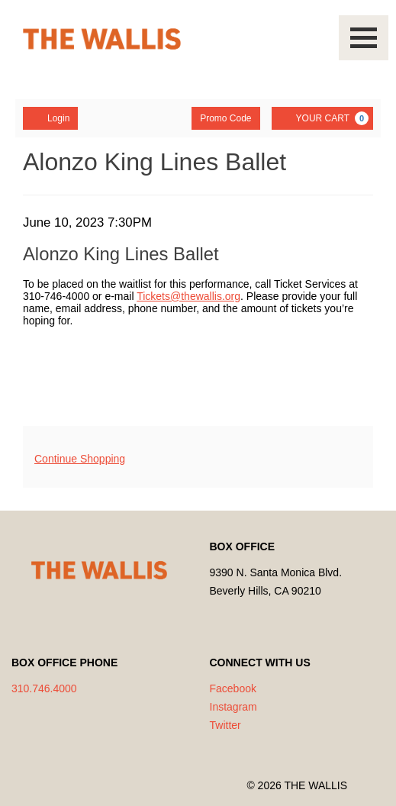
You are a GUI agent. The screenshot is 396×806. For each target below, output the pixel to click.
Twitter (225, 725)
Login (50, 117)
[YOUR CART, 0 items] (322, 118)
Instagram (233, 707)
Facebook (233, 688)
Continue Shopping (79, 459)
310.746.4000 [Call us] (44, 688)
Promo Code (225, 118)
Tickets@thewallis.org (188, 296)
